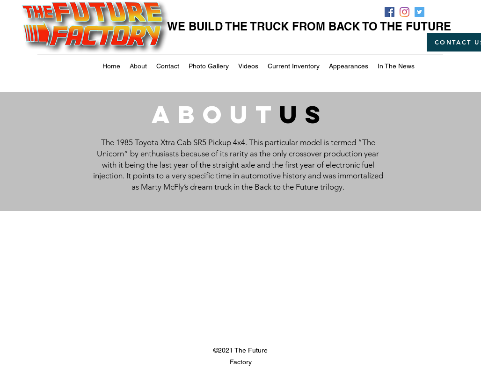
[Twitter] (419, 12)
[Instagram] (404, 12)
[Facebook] (389, 12)
